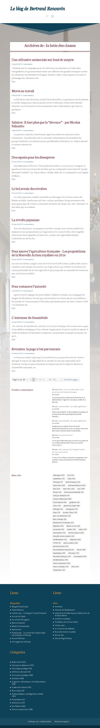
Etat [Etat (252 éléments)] (56, 489)
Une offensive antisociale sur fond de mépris (43, 59)
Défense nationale (19, 672)
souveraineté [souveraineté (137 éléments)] (80, 556)
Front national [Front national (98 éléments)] (59, 502)
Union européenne (20, 709)
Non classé (16, 691)
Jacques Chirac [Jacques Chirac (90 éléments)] (70, 512)
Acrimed (58, 607)
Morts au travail (23, 90)
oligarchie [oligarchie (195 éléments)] (75, 540)
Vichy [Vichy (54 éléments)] (75, 567)
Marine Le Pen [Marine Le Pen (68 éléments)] (73, 526)
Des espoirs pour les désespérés (33, 157)
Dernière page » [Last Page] (71, 379)
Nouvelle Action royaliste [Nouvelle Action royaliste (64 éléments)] (63, 536)
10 (50, 379)
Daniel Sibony (18, 610)
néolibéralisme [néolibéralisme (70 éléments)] (60, 540)
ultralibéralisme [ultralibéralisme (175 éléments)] (60, 560)
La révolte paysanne (26, 219)
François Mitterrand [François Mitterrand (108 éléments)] (62, 499)
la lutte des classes (19, 687)
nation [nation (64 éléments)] (82, 529)
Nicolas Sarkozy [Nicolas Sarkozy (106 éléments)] (76, 533)
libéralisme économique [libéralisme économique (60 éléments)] (63, 523)
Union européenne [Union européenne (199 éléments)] (61, 563)
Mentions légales (62, 722)
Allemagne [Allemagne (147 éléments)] (58, 475)
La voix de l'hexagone (21, 620)
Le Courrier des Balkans (64, 629)
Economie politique (20, 675)
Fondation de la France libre (66, 622)
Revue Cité (59, 635)
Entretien (16, 679)
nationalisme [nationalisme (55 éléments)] (59, 533)
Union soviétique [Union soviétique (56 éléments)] (60, 567)
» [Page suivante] (61, 379)
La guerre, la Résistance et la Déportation (29, 682)
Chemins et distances (20, 665)
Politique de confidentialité (39, 722)
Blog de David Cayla (20, 607)
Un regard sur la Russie (21, 642)
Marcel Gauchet (18, 623)
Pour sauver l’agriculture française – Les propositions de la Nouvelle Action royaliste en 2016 (48, 253)
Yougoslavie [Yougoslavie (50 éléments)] (59, 570)
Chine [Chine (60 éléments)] (71, 479)
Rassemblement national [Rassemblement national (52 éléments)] (63, 550)
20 (54, 379)
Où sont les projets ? (65, 435)
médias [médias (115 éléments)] (71, 529)
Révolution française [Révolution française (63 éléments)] (62, 556)
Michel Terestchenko (20, 626)
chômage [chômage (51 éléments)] (58, 482)
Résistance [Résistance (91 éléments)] (73, 553)
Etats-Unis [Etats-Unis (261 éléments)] (68, 489)
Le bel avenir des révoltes (29, 188)
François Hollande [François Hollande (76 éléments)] (61, 496)
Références (16, 703)
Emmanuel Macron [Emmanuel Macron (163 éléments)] (76, 485)
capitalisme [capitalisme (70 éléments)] (58, 479)
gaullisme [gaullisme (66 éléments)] (74, 502)
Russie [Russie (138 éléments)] (81, 550)
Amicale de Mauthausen (65, 610)
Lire (13, 81)
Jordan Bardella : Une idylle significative (72, 406)
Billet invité (16, 662)
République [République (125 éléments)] (59, 553)
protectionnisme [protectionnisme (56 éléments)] (60, 546)
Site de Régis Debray (63, 638)
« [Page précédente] (27, 379)
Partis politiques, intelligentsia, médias (27, 694)
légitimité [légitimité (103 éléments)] (58, 526)
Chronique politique (20, 669)
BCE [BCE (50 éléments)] (70, 475)
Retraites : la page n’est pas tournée (36, 348)
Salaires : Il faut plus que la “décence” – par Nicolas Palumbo (46, 124)
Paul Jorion (16, 630)
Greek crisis (60, 625)
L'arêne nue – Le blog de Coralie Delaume (29, 613)
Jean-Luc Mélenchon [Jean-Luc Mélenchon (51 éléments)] (61, 516)
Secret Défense (18, 638)
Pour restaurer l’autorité (29, 286)
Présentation (17, 700)
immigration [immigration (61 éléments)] (71, 509)
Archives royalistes (62, 619)
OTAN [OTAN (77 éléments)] (57, 543)
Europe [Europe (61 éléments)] (57, 492)
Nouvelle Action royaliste (65, 632)
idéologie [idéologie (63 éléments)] (58, 509)
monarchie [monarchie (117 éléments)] (58, 529)
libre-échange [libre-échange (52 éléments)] (59, 519)
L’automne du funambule (30, 317)
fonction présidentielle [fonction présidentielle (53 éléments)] (73, 492)
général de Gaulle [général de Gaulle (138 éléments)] (72, 506)
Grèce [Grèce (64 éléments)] (57, 506)
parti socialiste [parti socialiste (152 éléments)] (71, 543)
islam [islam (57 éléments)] (56, 512)
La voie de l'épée (19, 616)
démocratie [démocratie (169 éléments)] (59, 485)
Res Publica (16, 706)
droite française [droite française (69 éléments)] (73, 482)
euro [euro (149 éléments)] (81, 489)
